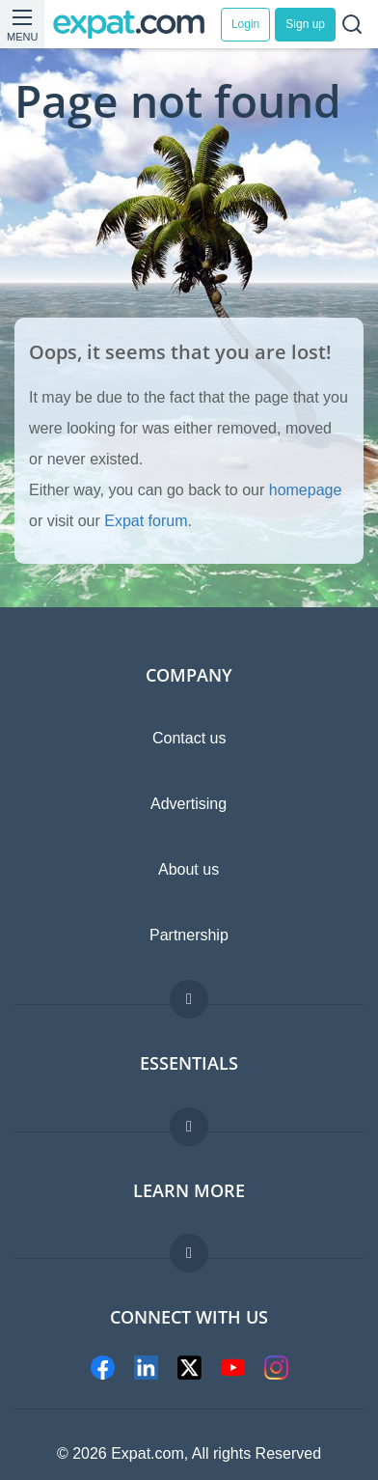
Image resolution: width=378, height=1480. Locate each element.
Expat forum (145, 521)
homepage (305, 490)
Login (245, 24)
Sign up (305, 24)
